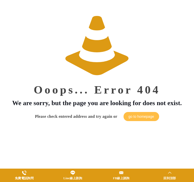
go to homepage (141, 117)
